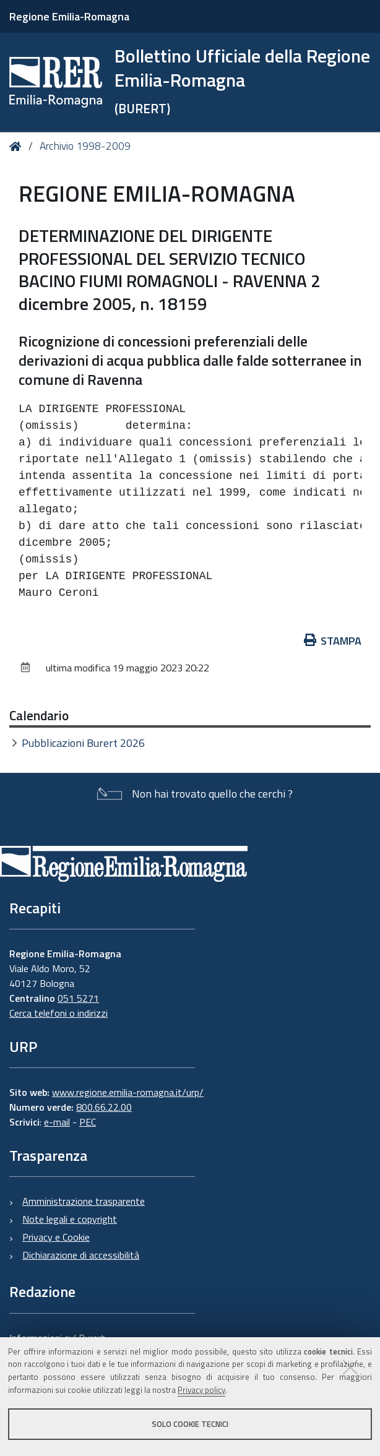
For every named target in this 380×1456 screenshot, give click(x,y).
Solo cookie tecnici (190, 1424)
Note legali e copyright (69, 1219)
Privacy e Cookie (56, 1237)
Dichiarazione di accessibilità (80, 1254)
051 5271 (78, 998)
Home (17, 146)
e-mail (57, 1121)
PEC (87, 1121)
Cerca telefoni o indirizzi (58, 1013)
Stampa (333, 640)
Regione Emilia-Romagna (69, 16)
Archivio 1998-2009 (85, 146)
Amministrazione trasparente (83, 1201)
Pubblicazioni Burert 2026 (83, 742)
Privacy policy (201, 1390)
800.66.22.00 (104, 1107)
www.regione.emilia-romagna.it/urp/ (128, 1092)
